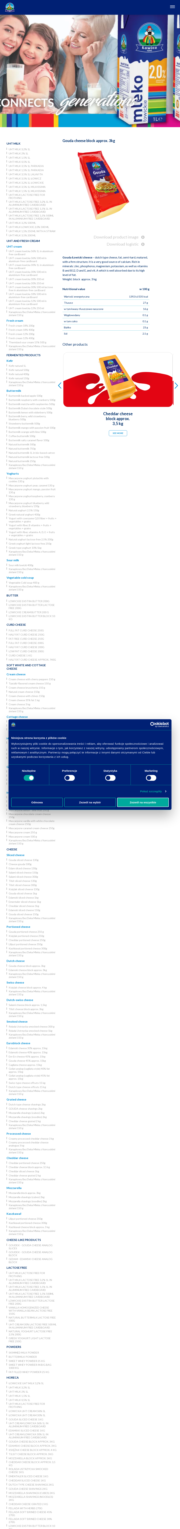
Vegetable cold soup (20, 577)
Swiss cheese (15, 982)
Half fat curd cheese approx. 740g (32, 659)
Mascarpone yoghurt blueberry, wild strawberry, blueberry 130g (29, 504)
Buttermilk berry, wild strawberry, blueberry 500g (27, 418)
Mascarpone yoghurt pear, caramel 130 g (31, 485)
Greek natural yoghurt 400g (24, 514)
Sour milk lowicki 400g (21, 565)
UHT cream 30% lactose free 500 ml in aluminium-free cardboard (32, 1326)
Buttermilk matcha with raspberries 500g (32, 404)
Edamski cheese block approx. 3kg (28, 970)
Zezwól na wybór (90, 802)
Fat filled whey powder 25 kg (29, 1372)
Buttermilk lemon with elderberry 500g (30, 412)
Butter (12, 595)
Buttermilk (14, 390)
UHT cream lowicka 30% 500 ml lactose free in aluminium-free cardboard (31, 289)
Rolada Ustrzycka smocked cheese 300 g (32, 1026)
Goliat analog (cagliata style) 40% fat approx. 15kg (29, 1070)
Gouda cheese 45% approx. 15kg (27, 1060)
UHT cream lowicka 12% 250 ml (26, 308)
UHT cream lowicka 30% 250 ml (26, 283)
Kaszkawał (14, 1213)
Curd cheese (16, 624)
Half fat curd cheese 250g (26, 634)
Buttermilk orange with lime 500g (27, 431)
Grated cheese (16, 1099)
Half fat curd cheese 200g (26, 647)
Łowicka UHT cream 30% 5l (27, 1415)
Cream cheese (16, 674)
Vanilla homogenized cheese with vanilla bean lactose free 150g (31, 1310)
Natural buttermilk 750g (22, 448)
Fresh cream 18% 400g (21, 329)
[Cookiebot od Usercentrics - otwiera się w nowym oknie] (153, 724)
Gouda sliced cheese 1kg (23, 893)
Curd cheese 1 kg (20, 655)
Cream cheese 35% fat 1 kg (24, 700)
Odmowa (37, 802)
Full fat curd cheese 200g (26, 642)
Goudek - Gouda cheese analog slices (31, 1247)
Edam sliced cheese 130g (23, 868)
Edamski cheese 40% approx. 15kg (28, 1052)
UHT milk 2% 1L (18, 153)
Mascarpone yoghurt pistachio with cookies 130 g (29, 480)
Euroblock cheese (18, 1043)
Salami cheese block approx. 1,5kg (28, 1004)
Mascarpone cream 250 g (23, 832)
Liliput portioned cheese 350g (26, 944)
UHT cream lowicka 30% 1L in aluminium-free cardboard (32, 266)
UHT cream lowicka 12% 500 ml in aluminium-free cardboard (28, 302)
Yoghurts (13, 473)
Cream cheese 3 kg (19, 704)
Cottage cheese (17, 716)
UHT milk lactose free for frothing (27, 196)
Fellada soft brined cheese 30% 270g (30, 1520)
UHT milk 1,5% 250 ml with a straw (32, 231)
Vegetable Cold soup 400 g (24, 582)
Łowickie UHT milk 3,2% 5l (26, 1383)
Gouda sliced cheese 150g (24, 914)
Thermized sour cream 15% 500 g (27, 342)
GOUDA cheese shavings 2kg (25, 1108)
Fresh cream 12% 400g (21, 338)
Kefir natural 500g (19, 369)
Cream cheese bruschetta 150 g (27, 687)
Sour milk (13, 560)
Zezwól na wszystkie (143, 802)
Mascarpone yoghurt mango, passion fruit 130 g (32, 491)
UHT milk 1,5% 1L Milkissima (27, 191)
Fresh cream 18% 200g (21, 325)
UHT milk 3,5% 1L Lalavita (26, 174)
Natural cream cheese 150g (24, 691)
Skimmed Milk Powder (24, 1352)
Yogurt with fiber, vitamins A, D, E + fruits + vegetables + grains (32, 534)
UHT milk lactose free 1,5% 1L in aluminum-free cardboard (30, 210)
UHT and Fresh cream (23, 240)
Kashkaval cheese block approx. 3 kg (29, 1227)
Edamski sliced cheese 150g (24, 910)
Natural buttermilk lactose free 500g (29, 456)
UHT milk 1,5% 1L (19, 157)
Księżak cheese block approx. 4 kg (28, 987)
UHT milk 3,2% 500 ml (22, 222)
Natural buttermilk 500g (22, 444)
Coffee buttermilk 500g (22, 436)
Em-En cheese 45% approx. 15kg (27, 1056)
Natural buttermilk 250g (22, 461)
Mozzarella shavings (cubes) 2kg (27, 1112)
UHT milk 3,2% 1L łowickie (26, 182)
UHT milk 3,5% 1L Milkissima (27, 186)
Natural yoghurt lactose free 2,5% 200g (31, 539)
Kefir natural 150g (19, 378)
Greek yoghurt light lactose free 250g (30, 543)
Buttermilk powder (23, 1356)
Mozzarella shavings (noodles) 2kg (28, 1117)
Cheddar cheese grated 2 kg (25, 1121)
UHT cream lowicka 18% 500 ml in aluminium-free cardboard (28, 295)
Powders (14, 1346)
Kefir (10, 360)
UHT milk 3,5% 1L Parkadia (26, 165)
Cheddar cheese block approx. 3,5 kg (29, 1167)
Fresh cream (15, 320)
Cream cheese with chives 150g (27, 695)
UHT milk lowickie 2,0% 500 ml (29, 226)
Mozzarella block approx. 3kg (25, 1192)
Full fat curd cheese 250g (26, 630)
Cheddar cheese (17, 1158)
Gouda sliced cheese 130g (24, 859)
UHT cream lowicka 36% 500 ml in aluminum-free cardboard (28, 259)
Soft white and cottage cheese (26, 666)
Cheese (12, 849)
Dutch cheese (16, 960)
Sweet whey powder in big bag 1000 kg (30, 1366)
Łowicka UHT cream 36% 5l (27, 1411)
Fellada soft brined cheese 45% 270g (30, 1513)
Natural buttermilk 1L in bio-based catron (32, 452)
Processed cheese (19, 1133)
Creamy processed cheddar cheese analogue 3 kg (29, 1144)
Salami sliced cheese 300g (23, 876)
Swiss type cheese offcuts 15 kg (27, 1082)
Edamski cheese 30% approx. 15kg (28, 1048)
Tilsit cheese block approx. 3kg (26, 1009)
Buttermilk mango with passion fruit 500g (32, 427)
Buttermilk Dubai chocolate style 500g (30, 408)
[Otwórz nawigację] (172, 7)
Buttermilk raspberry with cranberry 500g (32, 399)
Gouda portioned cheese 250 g (26, 931)
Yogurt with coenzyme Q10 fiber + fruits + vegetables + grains (32, 520)
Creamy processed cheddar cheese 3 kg (31, 1138)
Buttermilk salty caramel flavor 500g (29, 440)
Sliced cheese (15, 855)
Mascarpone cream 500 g (23, 836)
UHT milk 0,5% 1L (19, 161)
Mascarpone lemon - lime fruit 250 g (29, 810)
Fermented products (24, 355)
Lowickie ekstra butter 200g (29, 601)
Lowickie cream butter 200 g (29, 612)
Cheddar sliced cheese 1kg (24, 905)
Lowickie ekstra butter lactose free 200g (32, 606)
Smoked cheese (17, 1021)
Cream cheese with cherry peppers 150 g (32, 679)
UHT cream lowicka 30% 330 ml (26, 279)
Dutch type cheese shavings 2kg (27, 1104)
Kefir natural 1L (17, 365)
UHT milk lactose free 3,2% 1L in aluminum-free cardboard (30, 203)
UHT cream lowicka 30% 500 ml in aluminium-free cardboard (28, 273)
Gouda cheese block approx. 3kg (27, 965)
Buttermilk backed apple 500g (25, 395)
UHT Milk (13, 143)
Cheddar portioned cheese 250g (27, 940)
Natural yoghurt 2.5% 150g (24, 510)
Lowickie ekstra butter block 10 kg (32, 617)
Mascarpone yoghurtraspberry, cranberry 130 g (32, 498)
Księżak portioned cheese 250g (26, 935)
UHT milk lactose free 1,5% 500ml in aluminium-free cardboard (31, 217)
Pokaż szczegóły (151, 791)
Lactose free (17, 1267)
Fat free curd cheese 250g (26, 638)
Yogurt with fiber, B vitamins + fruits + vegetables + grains (30, 527)
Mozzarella (14, 1188)
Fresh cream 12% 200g (21, 333)
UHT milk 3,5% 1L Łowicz (25, 178)
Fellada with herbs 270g (25, 1508)
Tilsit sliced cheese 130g (23, 880)
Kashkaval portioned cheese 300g (28, 948)
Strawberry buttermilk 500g (24, 423)
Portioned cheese (18, 926)
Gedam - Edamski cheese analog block (31, 1260)
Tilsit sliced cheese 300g (23, 885)
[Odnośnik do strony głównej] (9, 7)
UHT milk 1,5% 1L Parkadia (26, 170)
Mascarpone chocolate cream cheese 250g (30, 815)
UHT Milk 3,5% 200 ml (22, 235)
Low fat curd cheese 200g (26, 651)
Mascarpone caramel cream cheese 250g (32, 828)
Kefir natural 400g (19, 374)
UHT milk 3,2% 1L (19, 149)
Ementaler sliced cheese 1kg (25, 901)
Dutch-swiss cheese (20, 1000)
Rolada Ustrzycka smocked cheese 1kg (30, 1030)
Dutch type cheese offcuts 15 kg (27, 1087)
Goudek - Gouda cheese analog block (31, 1254)
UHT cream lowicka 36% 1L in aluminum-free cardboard (31, 253)
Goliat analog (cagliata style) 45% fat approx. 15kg (29, 1077)
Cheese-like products (24, 1239)
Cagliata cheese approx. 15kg (25, 1064)
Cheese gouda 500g (20, 864)
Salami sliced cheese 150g (23, 872)
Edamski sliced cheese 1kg (24, 897)
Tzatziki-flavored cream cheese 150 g (30, 683)
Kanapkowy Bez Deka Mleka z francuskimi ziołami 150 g (32, 313)
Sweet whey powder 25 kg (27, 1360)
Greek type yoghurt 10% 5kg (25, 547)
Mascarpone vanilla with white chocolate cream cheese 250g (32, 822)
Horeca (13, 1377)
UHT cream (14, 246)
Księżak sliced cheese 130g (24, 889)
